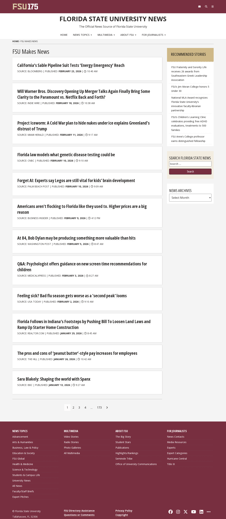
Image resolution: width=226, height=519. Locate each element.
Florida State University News (113, 18)
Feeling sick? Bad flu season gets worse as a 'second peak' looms (70, 287)
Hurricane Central (177, 450)
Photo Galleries (72, 439)
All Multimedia (72, 444)
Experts (171, 439)
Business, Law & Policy (25, 439)
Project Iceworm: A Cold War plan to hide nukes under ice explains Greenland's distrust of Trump (81, 125)
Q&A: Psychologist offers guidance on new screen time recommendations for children (80, 259)
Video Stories (71, 428)
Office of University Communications (136, 455)
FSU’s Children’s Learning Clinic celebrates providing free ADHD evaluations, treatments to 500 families (189, 123)
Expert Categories (177, 444)
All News (17, 477)
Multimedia (106, 34)
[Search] (205, 7)
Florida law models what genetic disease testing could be (64, 153)
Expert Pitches (20, 488)
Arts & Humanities (22, 433)
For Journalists (154, 34)
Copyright (121, 506)
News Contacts (175, 428)
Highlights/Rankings (126, 444)
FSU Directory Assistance (79, 502)
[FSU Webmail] (198, 7)
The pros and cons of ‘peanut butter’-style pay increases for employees (76, 345)
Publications (122, 439)
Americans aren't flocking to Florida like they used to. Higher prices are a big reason (86, 205)
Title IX (171, 455)
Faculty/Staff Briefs (23, 482)
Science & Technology (24, 460)
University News (21, 471)
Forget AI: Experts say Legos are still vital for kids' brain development (74, 179)
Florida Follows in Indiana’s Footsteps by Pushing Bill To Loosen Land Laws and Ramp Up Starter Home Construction (82, 316)
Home (63, 34)
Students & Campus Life (26, 466)
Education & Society (23, 444)
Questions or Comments (79, 506)
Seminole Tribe (123, 450)
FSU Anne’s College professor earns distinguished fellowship (188, 138)
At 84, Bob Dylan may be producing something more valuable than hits (75, 230)
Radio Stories (71, 433)
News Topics (82, 34)
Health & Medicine (22, 455)
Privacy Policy (123, 502)
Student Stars (123, 433)
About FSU (128, 34)
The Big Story (123, 428)
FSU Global (18, 450)
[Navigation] (212, 7)
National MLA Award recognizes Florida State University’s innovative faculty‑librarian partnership (189, 104)
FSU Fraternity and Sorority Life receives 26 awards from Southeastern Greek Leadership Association (189, 73)
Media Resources (176, 433)
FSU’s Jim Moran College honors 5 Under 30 (190, 89)
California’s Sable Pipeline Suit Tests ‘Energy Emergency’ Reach (69, 65)
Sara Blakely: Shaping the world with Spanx (52, 370)
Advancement (20, 428)
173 (99, 399)
